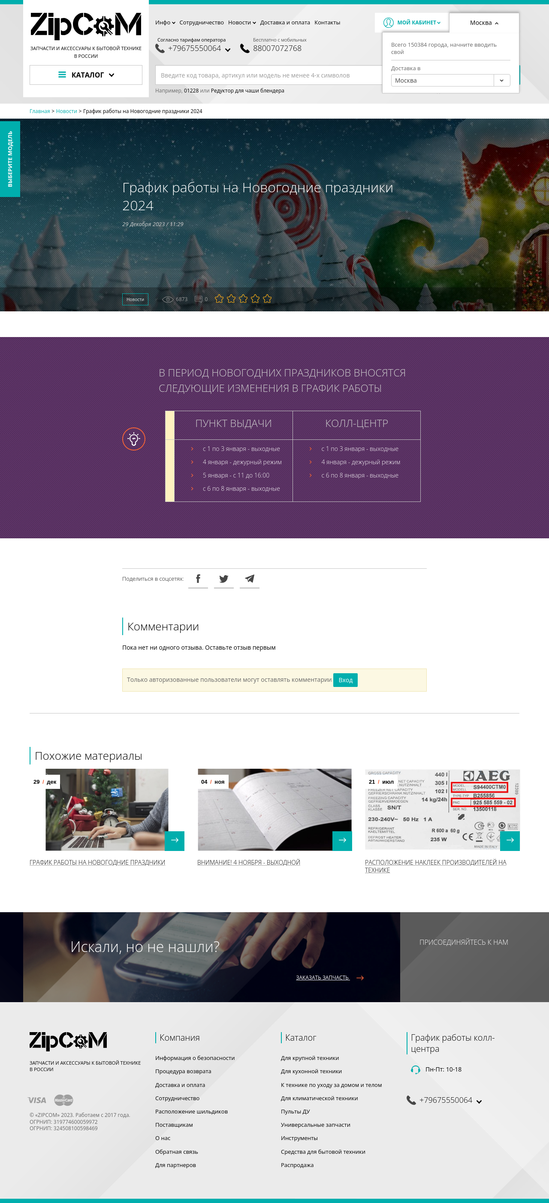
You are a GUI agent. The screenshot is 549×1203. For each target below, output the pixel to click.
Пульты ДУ (295, 1111)
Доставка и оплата (285, 22)
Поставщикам (174, 1124)
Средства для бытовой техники (323, 1151)
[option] (107, 822)
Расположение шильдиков (191, 1111)
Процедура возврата (183, 1071)
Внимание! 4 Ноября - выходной (248, 862)
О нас (162, 1138)
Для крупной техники (310, 1058)
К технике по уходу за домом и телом (331, 1085)
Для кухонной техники (311, 1071)
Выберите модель (10, 159)
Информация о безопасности (195, 1058)
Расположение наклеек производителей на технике (436, 866)
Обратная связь (176, 1151)
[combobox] (450, 80)
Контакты (327, 22)
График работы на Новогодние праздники (97, 862)
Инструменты (299, 1138)
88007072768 (277, 48)
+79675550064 (194, 48)
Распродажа (297, 1165)
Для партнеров (175, 1165)
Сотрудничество (202, 22)
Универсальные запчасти (315, 1124)
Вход (345, 680)
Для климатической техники (319, 1098)
